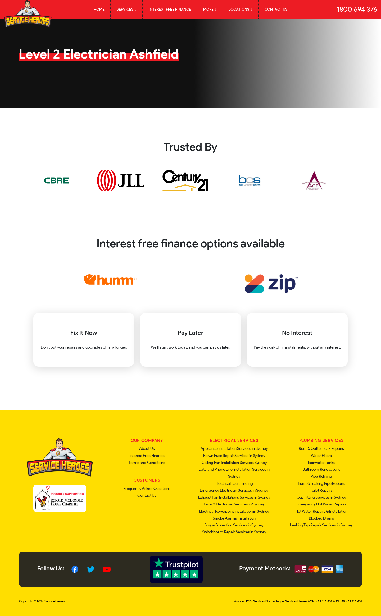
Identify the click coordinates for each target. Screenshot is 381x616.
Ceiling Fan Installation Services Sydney (234, 462)
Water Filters (321, 455)
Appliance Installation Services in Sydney (234, 448)
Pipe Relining (321, 476)
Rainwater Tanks (321, 462)
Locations (240, 9)
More (210, 9)
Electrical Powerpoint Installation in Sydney (234, 511)
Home (99, 9)
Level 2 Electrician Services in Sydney (234, 504)
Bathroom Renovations (321, 469)
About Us (147, 448)
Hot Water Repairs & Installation (321, 511)
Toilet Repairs (321, 490)
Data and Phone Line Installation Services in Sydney (234, 473)
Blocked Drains (321, 518)
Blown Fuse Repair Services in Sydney (234, 455)
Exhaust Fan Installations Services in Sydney (234, 497)
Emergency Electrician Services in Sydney (234, 490)
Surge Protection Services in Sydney (234, 525)
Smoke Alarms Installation (234, 518)
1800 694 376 (357, 9)
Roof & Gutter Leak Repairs (321, 448)
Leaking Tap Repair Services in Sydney (321, 525)
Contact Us (276, 9)
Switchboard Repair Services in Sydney (234, 532)
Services (127, 9)
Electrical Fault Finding (234, 483)
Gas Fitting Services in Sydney (321, 497)
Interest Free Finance (170, 9)
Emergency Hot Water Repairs (321, 504)
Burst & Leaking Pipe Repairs (321, 483)
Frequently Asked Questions (146, 488)
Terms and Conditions (147, 462)
